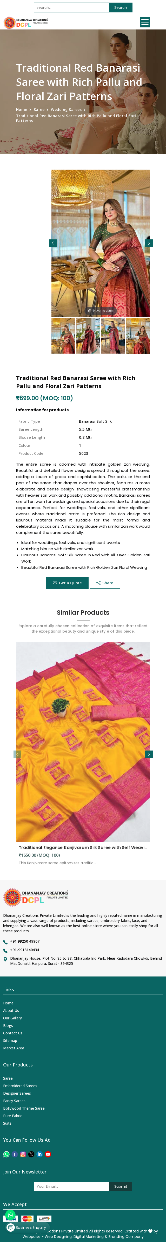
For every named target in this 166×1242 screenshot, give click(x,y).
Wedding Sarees (66, 109)
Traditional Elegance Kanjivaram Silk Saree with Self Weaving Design (83, 852)
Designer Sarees (17, 1093)
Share (104, 582)
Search (120, 7)
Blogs (8, 1025)
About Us (11, 1010)
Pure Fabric (12, 1115)
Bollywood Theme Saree (24, 1108)
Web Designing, (58, 1236)
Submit (120, 1186)
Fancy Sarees (14, 1100)
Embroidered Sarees (20, 1085)
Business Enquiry (26, 1227)
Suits (7, 1123)
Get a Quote (67, 582)
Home (21, 109)
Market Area (13, 1048)
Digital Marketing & (91, 1236)
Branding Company (126, 1236)
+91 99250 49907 (24, 941)
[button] (149, 243)
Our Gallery (12, 1018)
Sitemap (10, 1040)
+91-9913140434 (24, 949)
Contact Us (12, 1033)
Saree (39, 109)
